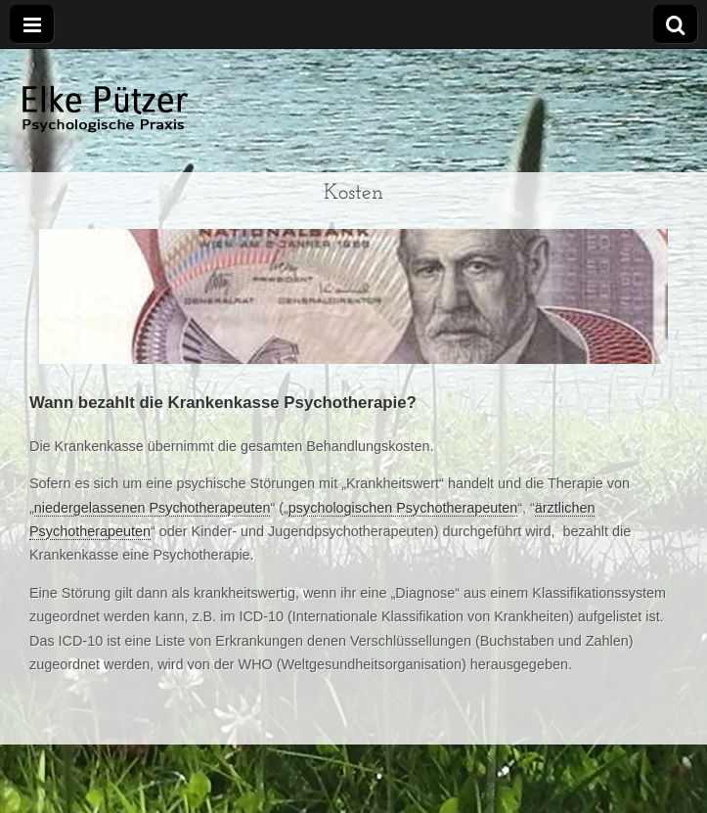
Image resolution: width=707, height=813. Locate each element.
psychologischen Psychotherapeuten (402, 508)
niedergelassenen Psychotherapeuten (152, 508)
